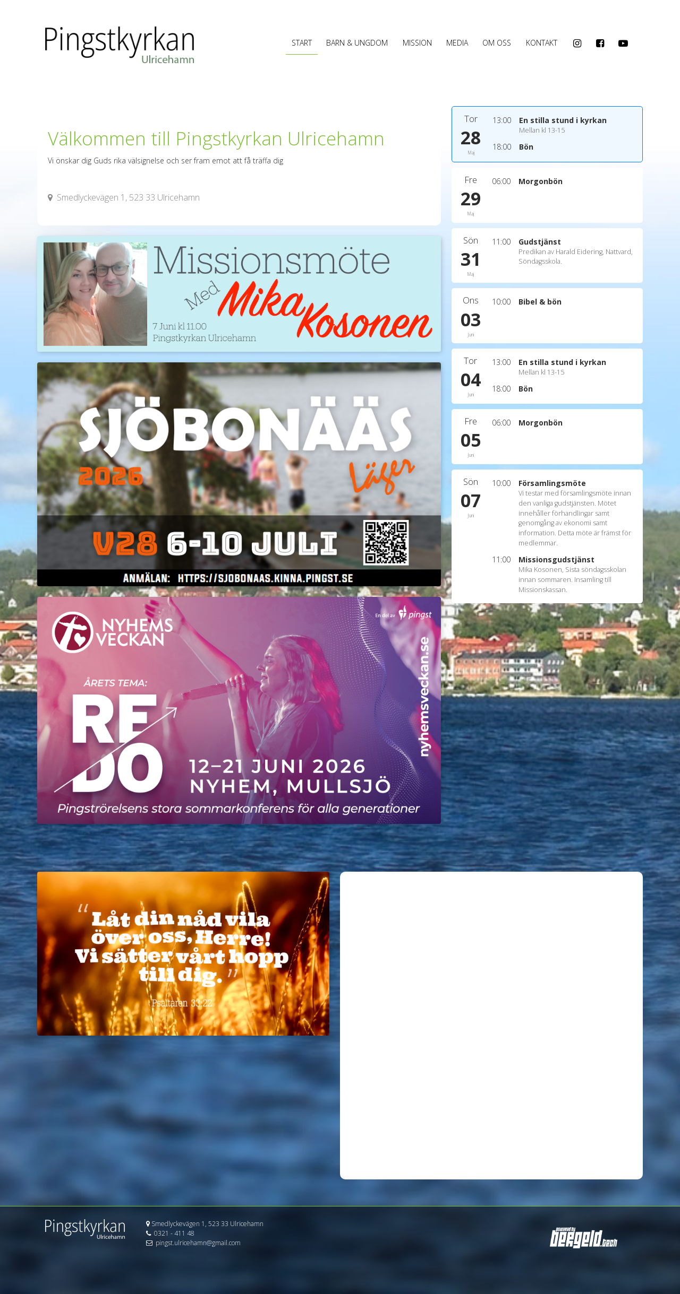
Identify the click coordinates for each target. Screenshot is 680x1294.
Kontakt (541, 43)
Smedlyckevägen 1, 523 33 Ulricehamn (124, 197)
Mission (417, 43)
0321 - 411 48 (174, 1233)
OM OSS (496, 43)
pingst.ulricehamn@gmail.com (198, 1242)
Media (457, 43)
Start (302, 43)
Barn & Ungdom (357, 43)
